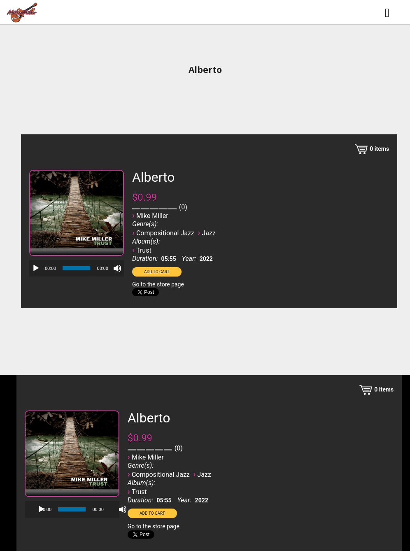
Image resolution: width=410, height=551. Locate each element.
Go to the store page (158, 284)
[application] (76, 268)
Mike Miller (152, 216)
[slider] (76, 268)
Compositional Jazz (165, 233)
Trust (143, 250)
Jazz (208, 233)
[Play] (36, 268)
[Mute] (117, 268)
